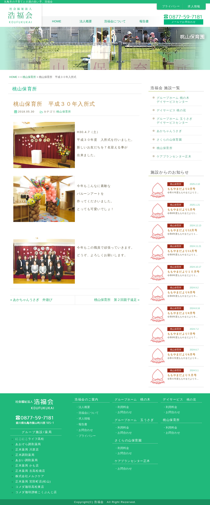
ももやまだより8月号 (181, 313)
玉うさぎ (134, 420)
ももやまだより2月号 (181, 188)
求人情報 (194, 6)
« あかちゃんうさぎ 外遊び (31, 299)
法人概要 (86, 21)
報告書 (144, 21)
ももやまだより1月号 (181, 209)
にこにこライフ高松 (29, 438)
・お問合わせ (84, 430)
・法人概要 (83, 407)
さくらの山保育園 (169, 139)
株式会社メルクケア (29, 476)
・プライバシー (86, 435)
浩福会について (115, 21)
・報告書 (81, 424)
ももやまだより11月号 (182, 250)
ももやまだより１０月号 (183, 271)
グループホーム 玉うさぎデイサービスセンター (174, 120)
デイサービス (179, 399)
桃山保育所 (63, 111)
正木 (132, 461)
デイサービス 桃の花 (171, 110)
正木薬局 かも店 (27, 465)
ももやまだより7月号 (181, 333)
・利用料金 (122, 407)
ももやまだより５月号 (182, 375)
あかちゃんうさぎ (169, 131)
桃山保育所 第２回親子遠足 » (116, 299)
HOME (56, 21)
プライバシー (171, 6)
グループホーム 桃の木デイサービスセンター (173, 99)
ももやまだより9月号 (181, 292)
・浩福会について (87, 412)
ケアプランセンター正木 (174, 156)
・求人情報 (83, 418)
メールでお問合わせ (183, 21)
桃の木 (133, 399)
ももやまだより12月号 (182, 230)
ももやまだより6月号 (181, 354)
